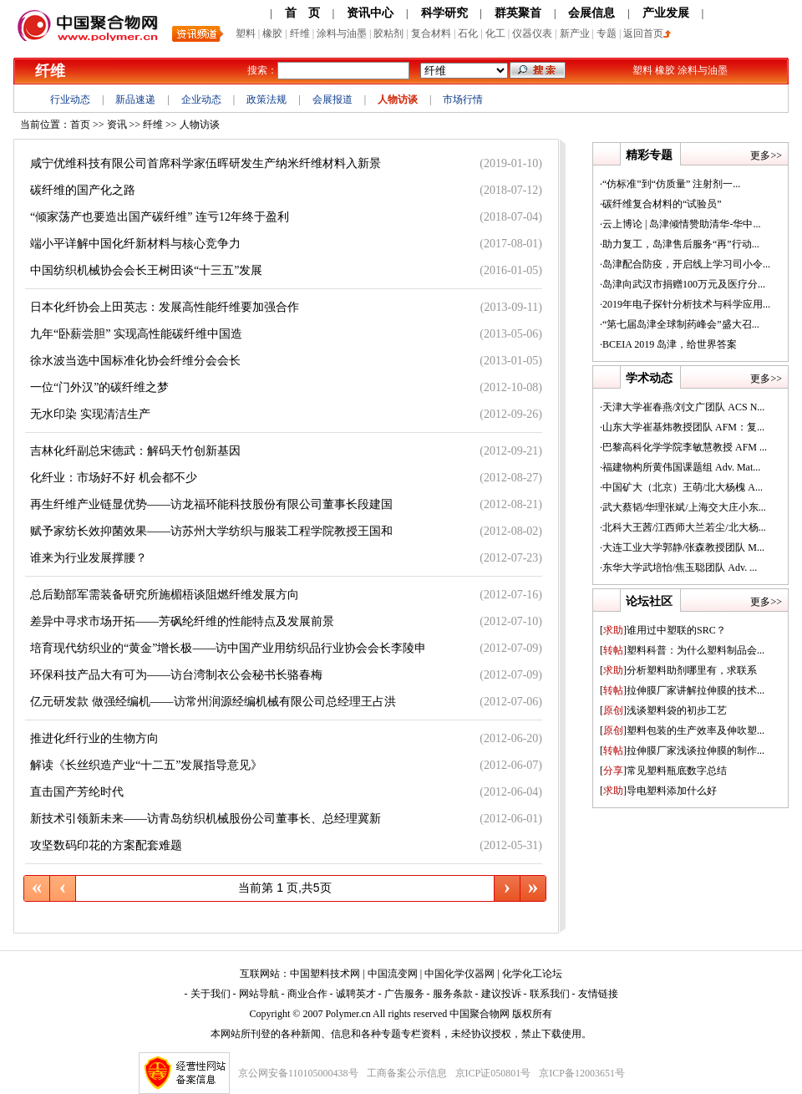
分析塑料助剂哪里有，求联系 (678, 670)
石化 (468, 33)
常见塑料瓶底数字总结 (663, 770)
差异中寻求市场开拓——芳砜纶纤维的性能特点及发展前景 (182, 621)
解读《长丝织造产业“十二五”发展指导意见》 (146, 765)
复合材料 (431, 33)
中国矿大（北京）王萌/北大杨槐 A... (682, 487)
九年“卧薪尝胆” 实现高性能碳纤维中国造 (136, 334)
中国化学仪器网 (459, 974)
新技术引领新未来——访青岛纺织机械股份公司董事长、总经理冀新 (205, 818)
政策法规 (266, 99)
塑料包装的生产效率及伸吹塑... (682, 730)
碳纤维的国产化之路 (82, 190)
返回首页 (647, 33)
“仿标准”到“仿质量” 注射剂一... (671, 184)
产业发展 (665, 13)
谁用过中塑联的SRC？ (663, 630)
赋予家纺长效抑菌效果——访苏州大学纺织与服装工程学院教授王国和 (211, 531)
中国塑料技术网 (325, 974)
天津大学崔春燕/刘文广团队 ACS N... (683, 407)
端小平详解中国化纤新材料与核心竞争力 (135, 243)
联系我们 (550, 994)
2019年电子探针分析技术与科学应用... (686, 304)
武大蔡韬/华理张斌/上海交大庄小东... (684, 507)
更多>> (766, 155)
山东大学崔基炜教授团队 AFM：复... (683, 427)
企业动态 (201, 99)
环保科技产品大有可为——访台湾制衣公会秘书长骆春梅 (176, 675)
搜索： (262, 70)
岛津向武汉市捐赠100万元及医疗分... (683, 284)
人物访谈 (398, 99)
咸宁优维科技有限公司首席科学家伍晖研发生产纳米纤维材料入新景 (205, 163)
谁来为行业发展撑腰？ (88, 558)
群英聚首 (518, 13)
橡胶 (272, 33)
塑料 (246, 33)
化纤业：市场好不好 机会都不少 (113, 477)
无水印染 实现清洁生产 (90, 414)
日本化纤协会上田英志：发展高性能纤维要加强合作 (164, 307)
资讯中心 (370, 13)
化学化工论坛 (532, 974)
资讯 (117, 124)
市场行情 (463, 99)
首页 (80, 124)
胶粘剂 (388, 33)
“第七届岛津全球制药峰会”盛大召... (680, 324)
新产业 (575, 33)
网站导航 (259, 994)
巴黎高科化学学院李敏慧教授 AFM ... (684, 447)
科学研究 (444, 13)
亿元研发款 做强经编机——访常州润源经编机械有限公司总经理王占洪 (213, 701)
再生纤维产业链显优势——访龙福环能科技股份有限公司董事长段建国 (211, 504)
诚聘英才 (356, 994)
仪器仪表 (532, 33)
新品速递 (135, 99)
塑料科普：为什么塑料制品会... (682, 650)
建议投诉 (501, 994)
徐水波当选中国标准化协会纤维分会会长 (135, 360)
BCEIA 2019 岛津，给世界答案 (669, 344)
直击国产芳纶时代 (77, 792)
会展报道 (332, 99)
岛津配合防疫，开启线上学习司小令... (686, 264)
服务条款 (453, 994)
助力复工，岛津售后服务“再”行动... (680, 244)
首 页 (302, 13)
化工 (495, 33)
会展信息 (591, 13)
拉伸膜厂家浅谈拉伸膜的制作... (682, 750)
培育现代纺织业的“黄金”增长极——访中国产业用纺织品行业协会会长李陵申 (228, 648)
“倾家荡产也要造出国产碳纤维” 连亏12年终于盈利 (159, 217)
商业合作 (307, 994)
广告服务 (404, 994)
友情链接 (598, 994)
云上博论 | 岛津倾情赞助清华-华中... (681, 224)
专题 (606, 33)
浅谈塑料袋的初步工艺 (663, 710)
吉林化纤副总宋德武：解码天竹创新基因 (135, 451)
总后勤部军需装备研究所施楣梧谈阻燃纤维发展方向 (164, 594)
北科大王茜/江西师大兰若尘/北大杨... (684, 527)
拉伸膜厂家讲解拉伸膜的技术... (682, 690)
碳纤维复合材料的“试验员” (662, 204)
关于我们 (210, 994)
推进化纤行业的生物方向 (94, 738)
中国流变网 (393, 974)
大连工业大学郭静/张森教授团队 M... (683, 547)
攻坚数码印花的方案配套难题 (106, 845)
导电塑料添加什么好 (658, 790)
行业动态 (70, 99)
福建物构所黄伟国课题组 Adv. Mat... (681, 467)
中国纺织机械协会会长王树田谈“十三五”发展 (146, 270)
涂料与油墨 (342, 33)
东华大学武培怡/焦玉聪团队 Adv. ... (679, 567)
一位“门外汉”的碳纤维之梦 (99, 387)
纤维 (300, 33)
